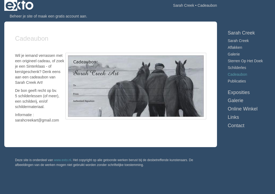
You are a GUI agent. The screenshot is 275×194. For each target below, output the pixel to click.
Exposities (239, 92)
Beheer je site (21, 16)
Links (233, 117)
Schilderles (237, 67)
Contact (236, 125)
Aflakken (235, 47)
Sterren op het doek (245, 61)
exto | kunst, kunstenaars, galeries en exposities (19, 5)
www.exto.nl (62, 160)
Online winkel (243, 109)
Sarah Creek (183, 5)
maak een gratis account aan (62, 16)
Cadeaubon (237, 74)
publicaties (237, 81)
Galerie (234, 54)
